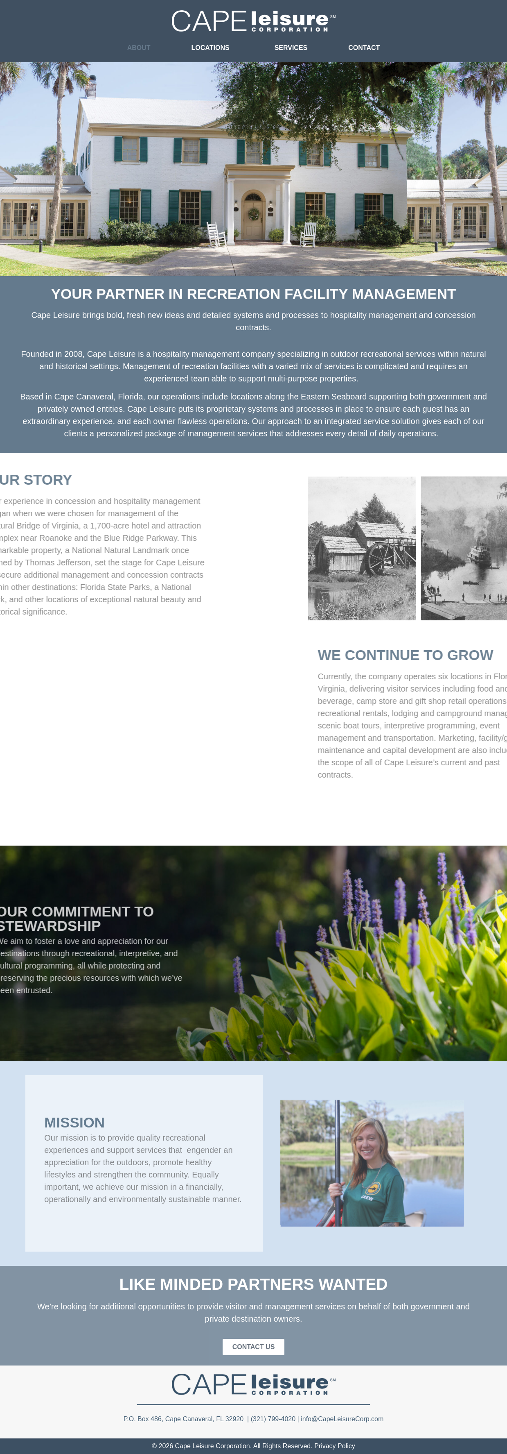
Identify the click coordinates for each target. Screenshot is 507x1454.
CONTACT (364, 47)
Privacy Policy (334, 1446)
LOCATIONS (213, 48)
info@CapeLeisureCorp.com (342, 1418)
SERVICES (291, 47)
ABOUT (139, 47)
